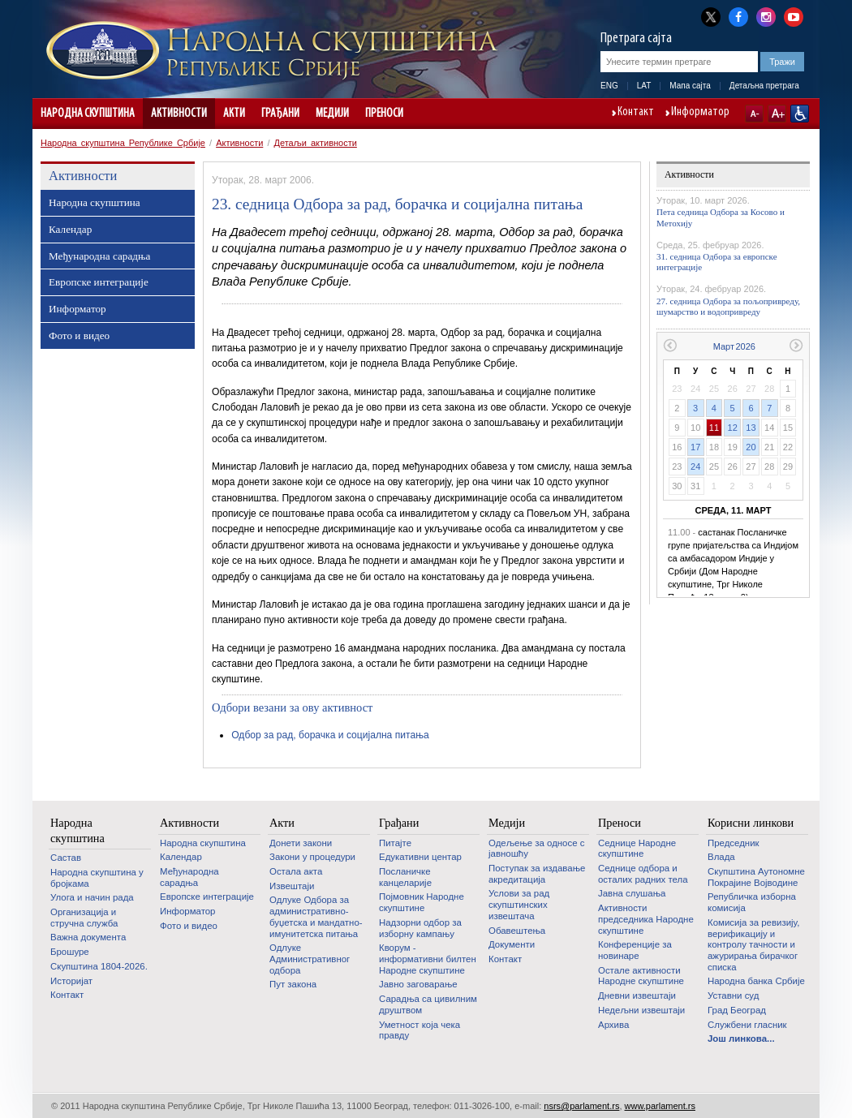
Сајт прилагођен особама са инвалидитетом (799, 114)
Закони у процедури (312, 857)
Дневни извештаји (637, 995)
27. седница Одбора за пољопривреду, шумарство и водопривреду (728, 306)
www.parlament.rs (660, 1106)
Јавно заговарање (418, 984)
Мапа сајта (690, 85)
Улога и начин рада (92, 897)
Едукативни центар (420, 857)
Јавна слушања (631, 893)
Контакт (635, 112)
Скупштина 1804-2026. (99, 966)
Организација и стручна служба (84, 917)
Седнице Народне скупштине (637, 848)
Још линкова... (741, 1038)
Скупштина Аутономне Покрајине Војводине (756, 877)
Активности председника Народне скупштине (646, 919)
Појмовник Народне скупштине (421, 902)
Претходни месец (670, 345)
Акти (234, 113)
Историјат (71, 981)
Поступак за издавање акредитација (536, 873)
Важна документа (88, 937)
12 (733, 427)
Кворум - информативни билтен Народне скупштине (427, 958)
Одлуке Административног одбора (309, 958)
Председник (733, 843)
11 (714, 427)
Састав (65, 857)
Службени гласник (747, 1025)
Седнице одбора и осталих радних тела (643, 873)
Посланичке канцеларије (405, 877)
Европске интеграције (98, 282)
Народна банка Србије (756, 981)
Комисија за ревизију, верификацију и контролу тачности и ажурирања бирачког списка (753, 945)
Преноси (384, 113)
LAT (644, 85)
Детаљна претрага (764, 85)
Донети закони (300, 843)
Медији (332, 113)
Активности (179, 113)
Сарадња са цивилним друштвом (428, 1004)
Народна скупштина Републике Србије (123, 143)
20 (750, 447)
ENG (609, 85)
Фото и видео (79, 335)
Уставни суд (733, 995)
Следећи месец (796, 345)
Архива (613, 1025)
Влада (721, 857)
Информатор (700, 112)
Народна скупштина (88, 113)
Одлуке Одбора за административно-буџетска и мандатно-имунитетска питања (316, 916)
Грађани (280, 113)
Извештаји (291, 886)
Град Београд (737, 1010)
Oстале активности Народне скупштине (641, 976)
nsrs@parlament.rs (581, 1106)
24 (695, 466)
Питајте (395, 843)
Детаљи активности (315, 143)
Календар (70, 229)
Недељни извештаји (641, 1010)
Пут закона (292, 984)
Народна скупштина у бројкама (97, 877)
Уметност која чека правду (419, 1030)
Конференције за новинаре (635, 950)
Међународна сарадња (99, 256)
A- (754, 114)
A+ (777, 114)
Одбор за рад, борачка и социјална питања (330, 735)
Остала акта (295, 871)
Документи (511, 944)
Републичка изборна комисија (752, 902)
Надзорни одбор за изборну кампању (420, 928)
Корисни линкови (751, 822)
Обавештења (516, 930)
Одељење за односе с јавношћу (536, 848)
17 (695, 447)
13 (750, 427)
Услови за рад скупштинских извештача (518, 904)
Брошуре (69, 952)
